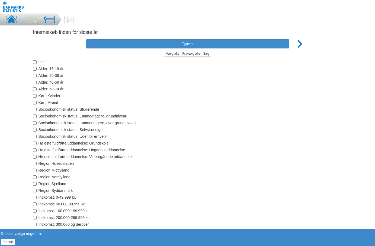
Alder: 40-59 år (48, 82)
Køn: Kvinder (46, 96)
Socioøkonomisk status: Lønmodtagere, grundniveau (80, 116)
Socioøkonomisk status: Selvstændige (68, 129)
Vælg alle (172, 53)
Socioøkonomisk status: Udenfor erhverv (70, 136)
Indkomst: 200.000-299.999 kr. (61, 217)
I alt (39, 62)
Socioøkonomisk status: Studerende (66, 109)
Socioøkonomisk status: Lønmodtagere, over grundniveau (84, 123)
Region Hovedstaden (53, 163)
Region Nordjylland (51, 177)
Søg (206, 53)
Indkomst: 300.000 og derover (61, 224)
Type (187, 44)
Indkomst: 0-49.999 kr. (54, 197)
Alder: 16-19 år (48, 69)
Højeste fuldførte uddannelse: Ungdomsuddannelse (79, 150)
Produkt (8, 242)
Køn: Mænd (45, 102)
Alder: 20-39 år (48, 75)
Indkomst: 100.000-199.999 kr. (61, 211)
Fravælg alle (191, 53)
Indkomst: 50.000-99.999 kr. (59, 204)
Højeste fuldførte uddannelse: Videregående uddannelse (83, 157)
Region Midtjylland (51, 170)
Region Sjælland (49, 184)
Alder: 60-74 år (48, 89)
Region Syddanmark (53, 190)
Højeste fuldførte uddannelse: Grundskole (71, 143)
